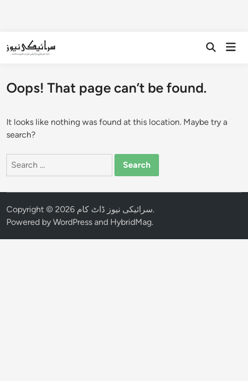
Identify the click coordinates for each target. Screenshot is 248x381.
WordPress (72, 222)
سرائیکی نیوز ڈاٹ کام (115, 209)
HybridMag (131, 222)
